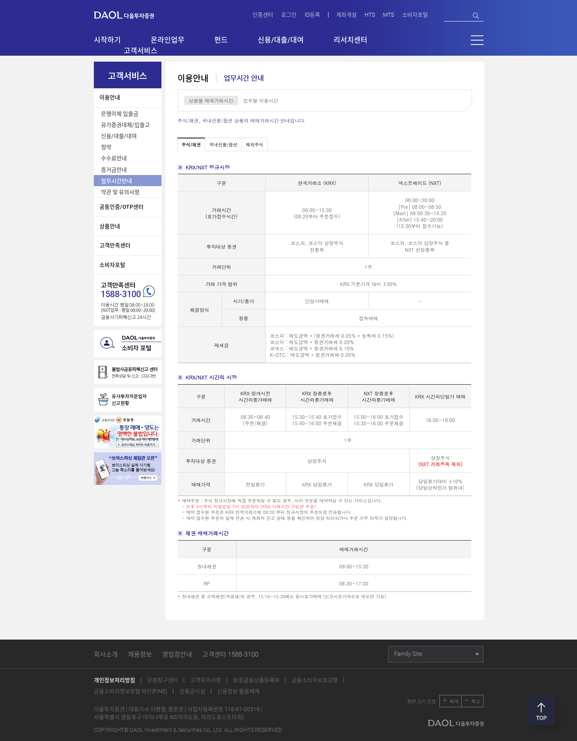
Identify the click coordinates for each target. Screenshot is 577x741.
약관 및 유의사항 (120, 192)
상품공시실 (192, 691)
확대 (454, 701)
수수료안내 (114, 158)
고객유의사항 (205, 680)
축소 (476, 701)
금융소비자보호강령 (314, 680)
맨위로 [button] (541, 711)
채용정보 (140, 654)
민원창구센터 (162, 680)
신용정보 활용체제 (238, 691)
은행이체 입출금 (119, 114)
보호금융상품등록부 (256, 680)
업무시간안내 (116, 181)
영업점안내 (177, 654)
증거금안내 (114, 170)
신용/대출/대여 (119, 136)
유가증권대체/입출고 (125, 125)
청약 (106, 147)
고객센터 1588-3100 (230, 654)
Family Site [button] (408, 653)
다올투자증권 (129, 14)
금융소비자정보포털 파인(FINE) (130, 691)
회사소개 (106, 654)
